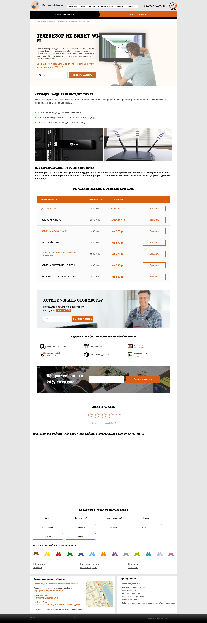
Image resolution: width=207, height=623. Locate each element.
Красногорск (47, 527)
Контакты (119, 6)
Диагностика (49, 208)
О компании (73, 6)
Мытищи (113, 527)
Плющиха (133, 564)
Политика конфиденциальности (158, 618)
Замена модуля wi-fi (54, 231)
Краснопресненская (90, 564)
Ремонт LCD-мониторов (138, 14)
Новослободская (88, 567)
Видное (47, 518)
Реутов (48, 536)
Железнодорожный (114, 518)
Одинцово (146, 527)
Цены (111, 6)
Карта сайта (34, 620)
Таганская (133, 567)
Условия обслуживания (97, 6)
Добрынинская (40, 564)
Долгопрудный (80, 518)
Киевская (37, 567)
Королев (146, 518)
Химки (81, 536)
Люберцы (81, 527)
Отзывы (130, 6)
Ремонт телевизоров (64, 14)
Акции (83, 6)
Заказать (154, 208)
